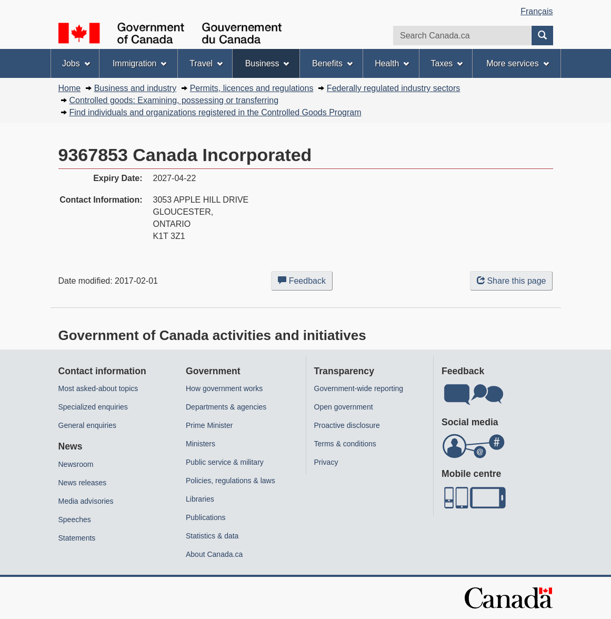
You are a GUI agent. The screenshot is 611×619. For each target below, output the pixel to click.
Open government (343, 407)
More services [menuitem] (517, 63)
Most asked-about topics (98, 388)
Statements (77, 538)
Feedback (305, 283)
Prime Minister (209, 425)
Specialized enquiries (93, 407)
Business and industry (135, 88)
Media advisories (86, 501)
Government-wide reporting (359, 388)
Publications (206, 517)
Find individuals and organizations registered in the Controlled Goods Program (215, 112)
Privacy (326, 462)
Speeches (74, 519)
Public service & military (225, 462)
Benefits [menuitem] (332, 63)
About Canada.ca (214, 554)
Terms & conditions (345, 444)
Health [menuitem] (392, 63)
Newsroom (76, 464)
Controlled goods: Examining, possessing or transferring (174, 100)
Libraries (200, 499)
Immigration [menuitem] (139, 63)
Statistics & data (212, 536)
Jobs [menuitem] (76, 63)
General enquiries (87, 425)
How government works (224, 388)
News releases (82, 482)
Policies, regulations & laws (230, 480)
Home (69, 88)
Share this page (511, 280)
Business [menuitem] (267, 63)
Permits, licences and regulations (252, 88)
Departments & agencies (226, 407)
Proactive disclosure (347, 425)
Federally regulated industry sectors (393, 88)
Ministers (200, 444)
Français (536, 11)
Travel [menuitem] (206, 63)
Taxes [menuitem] (447, 63)
